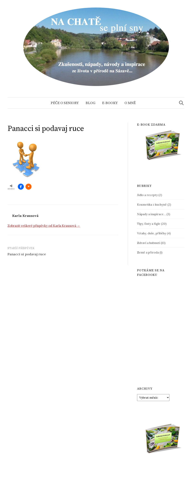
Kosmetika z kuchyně (152, 204)
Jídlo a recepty (147, 195)
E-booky (110, 103)
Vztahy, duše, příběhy (151, 233)
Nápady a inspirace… (151, 214)
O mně (130, 103)
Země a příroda (148, 252)
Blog (90, 103)
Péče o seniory (65, 103)
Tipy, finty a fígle (148, 223)
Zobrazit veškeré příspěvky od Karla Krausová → (44, 226)
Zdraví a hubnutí (148, 243)
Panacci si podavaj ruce (27, 254)
